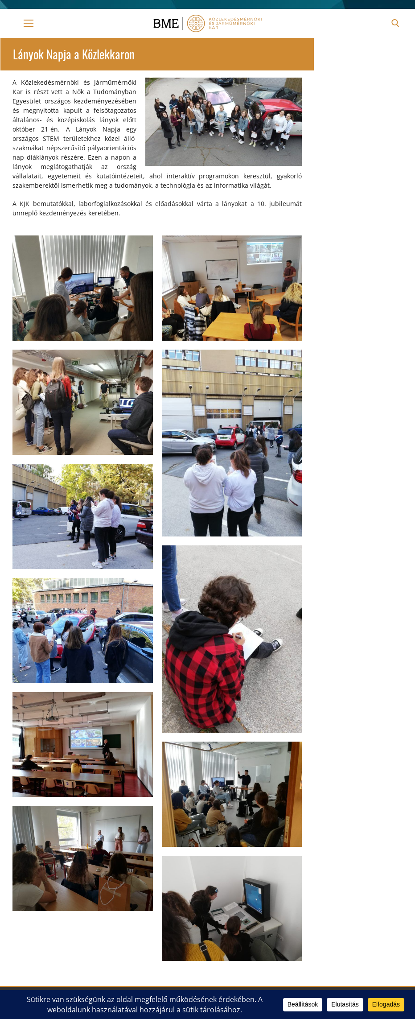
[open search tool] (395, 23)
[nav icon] (28, 23)
